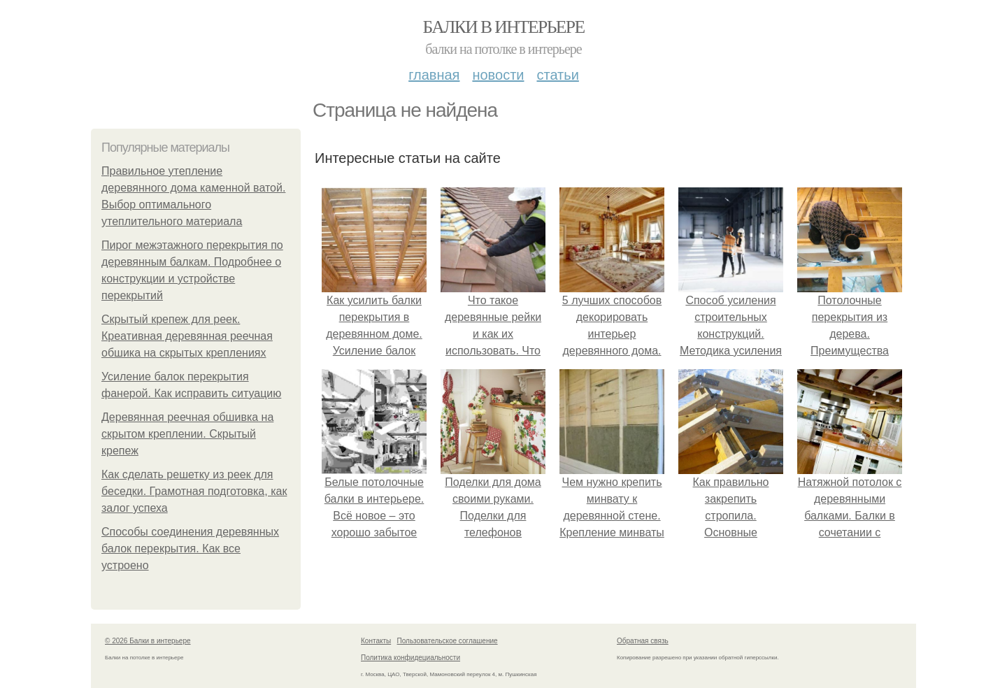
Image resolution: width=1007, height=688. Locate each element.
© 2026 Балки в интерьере (148, 641)
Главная (433, 75)
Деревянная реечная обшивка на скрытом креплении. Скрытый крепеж (187, 434)
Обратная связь (643, 641)
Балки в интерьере (503, 27)
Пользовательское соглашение (447, 641)
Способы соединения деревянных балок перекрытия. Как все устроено (190, 548)
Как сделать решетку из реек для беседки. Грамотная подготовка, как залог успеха (194, 491)
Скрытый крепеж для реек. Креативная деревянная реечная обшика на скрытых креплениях (187, 336)
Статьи (557, 75)
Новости (498, 75)
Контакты (376, 641)
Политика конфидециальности (410, 657)
